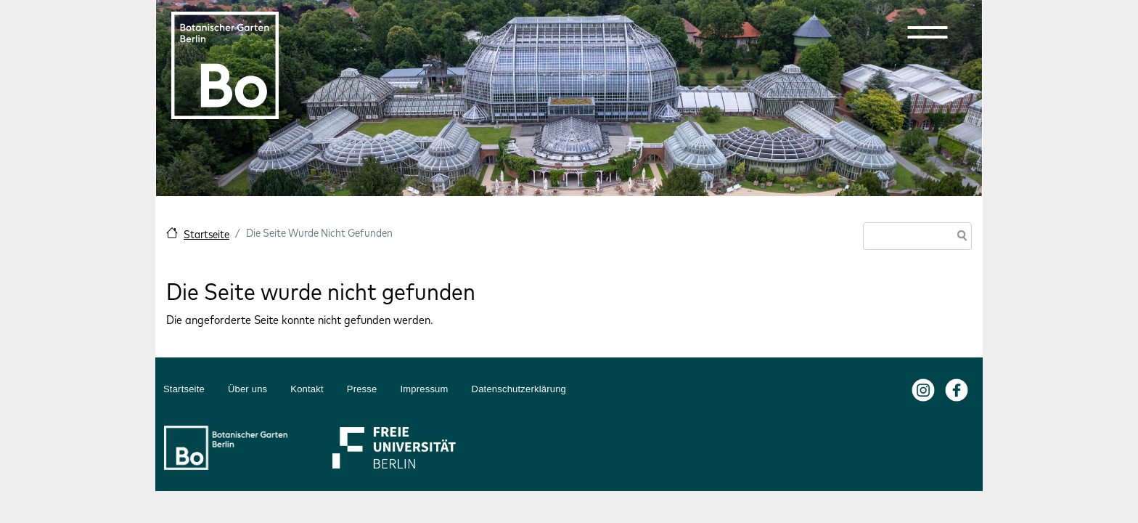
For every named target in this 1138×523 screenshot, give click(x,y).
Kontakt (307, 389)
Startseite (206, 234)
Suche (959, 237)
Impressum (424, 389)
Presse (362, 389)
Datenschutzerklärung (519, 389)
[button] (927, 31)
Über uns (247, 389)
